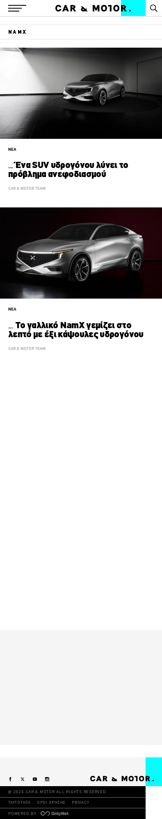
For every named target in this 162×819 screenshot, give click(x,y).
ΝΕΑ (12, 149)
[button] (17, 8)
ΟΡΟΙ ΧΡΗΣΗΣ (51, 802)
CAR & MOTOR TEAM (27, 188)
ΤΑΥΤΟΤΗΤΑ (19, 802)
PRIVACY (80, 802)
